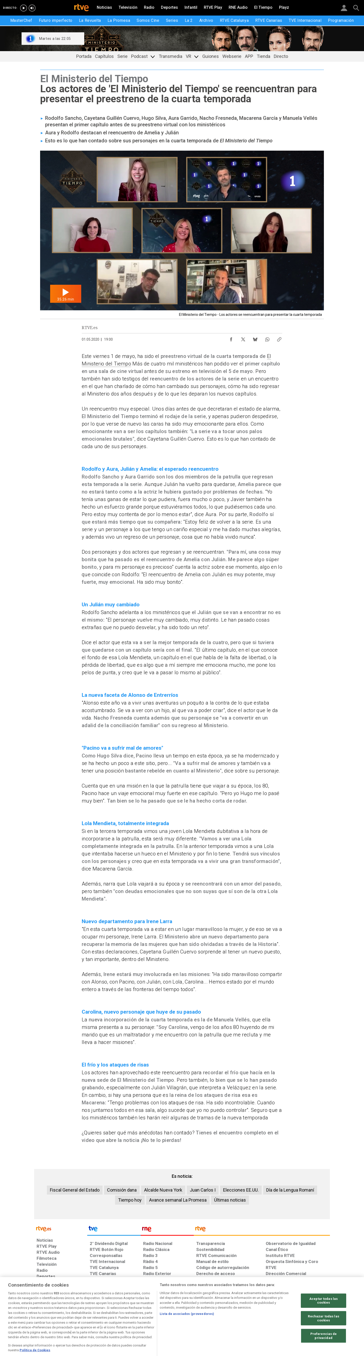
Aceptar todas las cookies (323, 1314)
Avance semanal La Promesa (178, 1200)
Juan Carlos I (203, 1190)
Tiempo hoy (130, 1200)
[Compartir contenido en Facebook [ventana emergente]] (231, 338)
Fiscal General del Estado (75, 1190)
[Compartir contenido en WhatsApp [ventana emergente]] (267, 338)
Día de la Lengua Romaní (290, 1190)
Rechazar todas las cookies (323, 1332)
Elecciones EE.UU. (241, 1190)
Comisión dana (122, 1190)
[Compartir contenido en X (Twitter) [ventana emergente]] (243, 338)
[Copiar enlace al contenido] (279, 338)
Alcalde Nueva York (163, 1190)
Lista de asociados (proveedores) (187, 1328)
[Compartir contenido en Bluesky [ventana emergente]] (255, 338)
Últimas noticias (230, 1200)
